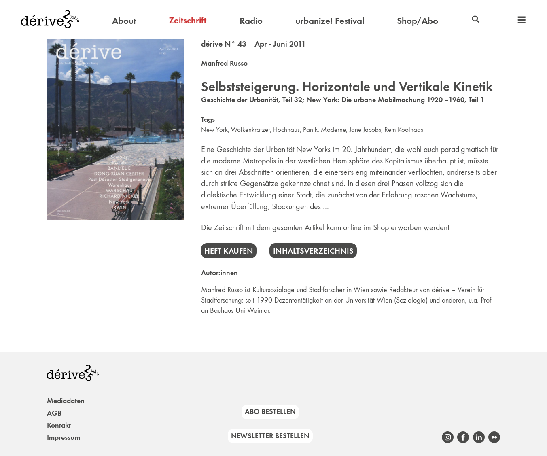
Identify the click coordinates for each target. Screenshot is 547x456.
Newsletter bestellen (270, 435)
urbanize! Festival (329, 20)
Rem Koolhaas (403, 130)
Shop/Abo (417, 20)
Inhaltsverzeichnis (313, 251)
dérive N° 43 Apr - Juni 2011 (253, 44)
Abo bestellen (270, 411)
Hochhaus (286, 130)
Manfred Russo (224, 63)
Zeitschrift (187, 20)
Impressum (63, 437)
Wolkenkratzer (250, 130)
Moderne (333, 130)
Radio (251, 20)
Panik (310, 130)
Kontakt (59, 425)
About (124, 20)
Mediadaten (66, 400)
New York (214, 130)
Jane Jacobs (365, 130)
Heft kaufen (228, 251)
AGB (54, 413)
